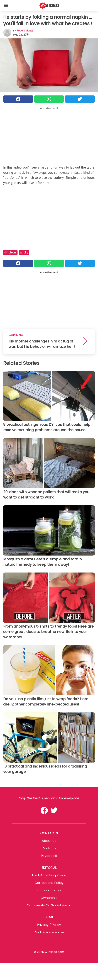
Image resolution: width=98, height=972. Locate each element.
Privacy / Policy (49, 924)
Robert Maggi (25, 30)
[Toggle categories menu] (6, 5)
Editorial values (49, 890)
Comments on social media (49, 905)
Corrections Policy (49, 882)
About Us (49, 840)
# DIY (24, 252)
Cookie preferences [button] (49, 932)
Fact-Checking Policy (49, 875)
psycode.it (49, 855)
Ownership (49, 897)
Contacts (49, 848)
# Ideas (10, 252)
